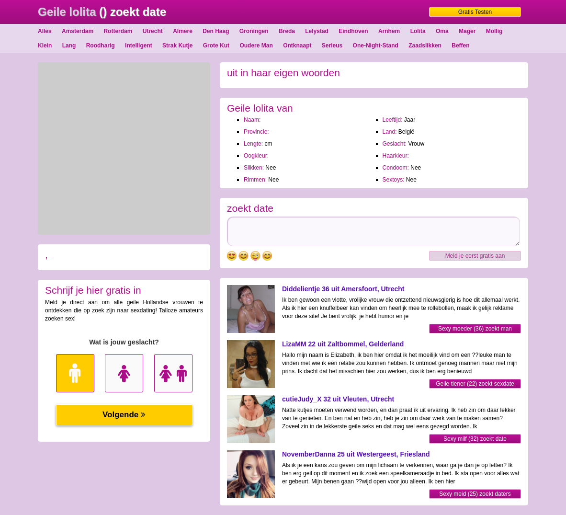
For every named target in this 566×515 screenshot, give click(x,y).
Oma (442, 31)
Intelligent (138, 45)
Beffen (460, 45)
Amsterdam (77, 31)
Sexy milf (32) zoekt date (475, 438)
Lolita (418, 31)
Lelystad (316, 31)
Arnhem (389, 31)
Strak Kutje (177, 45)
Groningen (254, 31)
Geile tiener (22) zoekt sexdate (475, 383)
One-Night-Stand (375, 45)
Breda (287, 31)
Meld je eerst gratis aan (475, 255)
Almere (182, 31)
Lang (69, 45)
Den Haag (216, 31)
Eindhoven (353, 31)
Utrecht (153, 31)
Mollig (494, 31)
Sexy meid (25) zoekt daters (474, 494)
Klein (45, 45)
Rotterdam (117, 31)
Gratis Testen (475, 12)
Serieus (332, 45)
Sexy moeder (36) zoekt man (475, 328)
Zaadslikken (424, 45)
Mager (467, 31)
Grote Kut (216, 45)
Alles (45, 31)
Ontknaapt (297, 45)
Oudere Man (255, 45)
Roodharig (100, 45)
